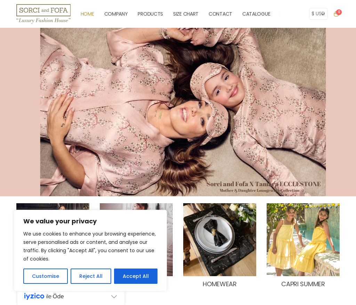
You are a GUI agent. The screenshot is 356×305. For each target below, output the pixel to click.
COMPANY (116, 13)
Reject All (91, 276)
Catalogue (256, 13)
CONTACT (220, 13)
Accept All (136, 276)
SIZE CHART (186, 13)
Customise (45, 276)
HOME (87, 13)
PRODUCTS (150, 13)
